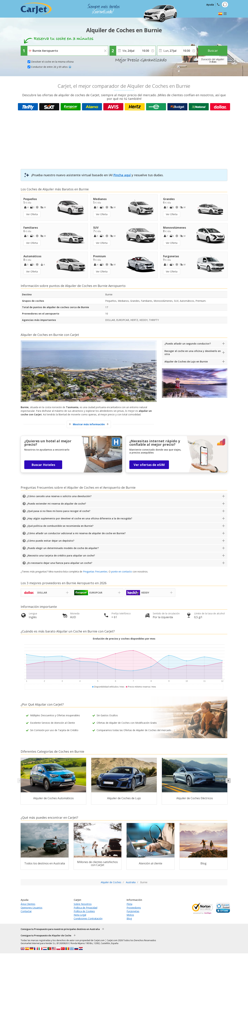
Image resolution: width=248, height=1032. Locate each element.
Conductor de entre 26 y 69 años (51, 66)
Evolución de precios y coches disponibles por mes (124, 638)
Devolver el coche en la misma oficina (52, 61)
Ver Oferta (32, 214)
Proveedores (134, 907)
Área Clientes (28, 904)
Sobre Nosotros (83, 904)
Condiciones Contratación (88, 918)
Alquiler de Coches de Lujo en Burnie (186, 361)
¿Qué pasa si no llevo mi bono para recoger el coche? (58, 511)
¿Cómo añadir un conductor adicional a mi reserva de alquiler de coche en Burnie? (76, 533)
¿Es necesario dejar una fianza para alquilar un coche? (59, 563)
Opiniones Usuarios (31, 907)
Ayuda (210, 4)
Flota (129, 904)
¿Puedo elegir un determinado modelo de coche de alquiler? (63, 548)
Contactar (26, 911)
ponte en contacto (121, 571)
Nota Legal (80, 914)
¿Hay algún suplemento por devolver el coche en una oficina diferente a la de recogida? (79, 518)
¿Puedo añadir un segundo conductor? (187, 343)
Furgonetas (133, 911)
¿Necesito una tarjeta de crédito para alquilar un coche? (61, 555)
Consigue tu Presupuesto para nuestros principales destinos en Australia (60, 929)
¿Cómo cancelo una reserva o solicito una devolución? (59, 496)
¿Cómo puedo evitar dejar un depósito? (50, 540)
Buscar (213, 50)
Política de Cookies (84, 911)
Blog (129, 918)
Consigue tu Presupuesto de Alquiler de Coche (46, 935)
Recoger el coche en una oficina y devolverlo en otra (192, 352)
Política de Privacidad (85, 907)
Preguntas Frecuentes (95, 571)
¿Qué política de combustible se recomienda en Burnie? (60, 525)
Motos (130, 914)
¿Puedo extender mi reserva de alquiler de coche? (56, 503)
